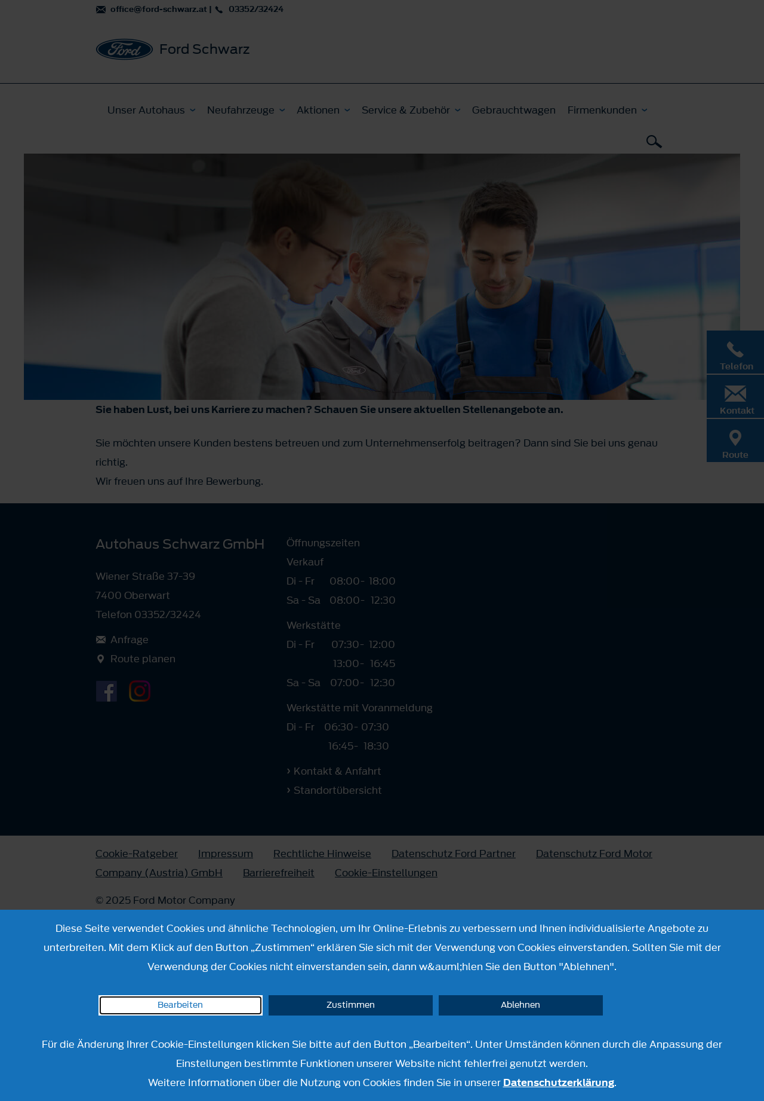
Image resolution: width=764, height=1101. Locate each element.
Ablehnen (520, 1005)
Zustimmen (350, 1005)
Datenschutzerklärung (558, 1082)
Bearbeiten (180, 1005)
